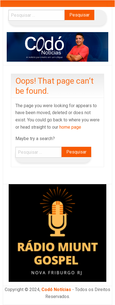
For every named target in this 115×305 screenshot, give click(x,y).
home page (70, 127)
